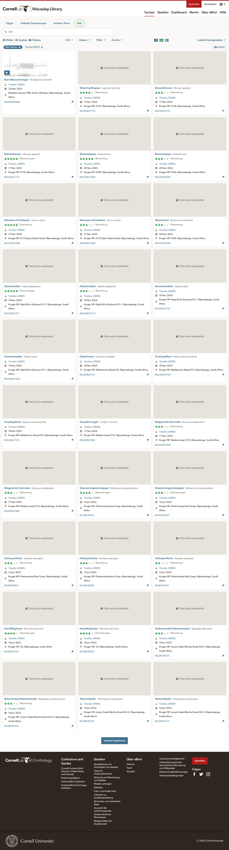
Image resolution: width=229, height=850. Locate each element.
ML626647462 (87, 440)
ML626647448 (162, 445)
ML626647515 (11, 440)
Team (129, 768)
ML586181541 (162, 656)
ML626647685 (163, 177)
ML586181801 (87, 585)
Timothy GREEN (16, 84)
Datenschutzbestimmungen (173, 772)
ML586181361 (87, 721)
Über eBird (209, 12)
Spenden (193, 4)
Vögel (9, 23)
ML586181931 (87, 515)
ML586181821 (11, 585)
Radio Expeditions (70, 778)
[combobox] (61, 31)
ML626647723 (87, 111)
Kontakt (131, 771)
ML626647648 (12, 243)
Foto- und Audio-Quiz (105, 791)
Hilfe (223, 12)
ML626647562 (12, 379)
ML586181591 (11, 651)
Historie (131, 764)
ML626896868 (12, 102)
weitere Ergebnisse (114, 740)
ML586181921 (162, 515)
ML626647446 (12, 511)
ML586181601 (87, 651)
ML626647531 (87, 375)
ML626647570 (87, 313)
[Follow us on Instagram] (208, 774)
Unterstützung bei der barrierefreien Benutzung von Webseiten (172, 765)
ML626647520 (163, 375)
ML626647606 (163, 243)
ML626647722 (163, 111)
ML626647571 (11, 313)
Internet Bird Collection (73, 781)
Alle (79, 23)
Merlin (194, 12)
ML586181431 (11, 726)
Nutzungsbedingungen (171, 775)
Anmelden (210, 4)
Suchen (149, 12)
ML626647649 (87, 243)
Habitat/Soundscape (33, 23)
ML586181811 (162, 585)
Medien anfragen (103, 784)
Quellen (162, 12)
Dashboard (179, 12)
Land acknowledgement (171, 759)
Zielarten (98, 787)
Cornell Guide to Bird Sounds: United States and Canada (72, 771)
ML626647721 (11, 177)
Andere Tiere (62, 23)
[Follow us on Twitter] (201, 774)
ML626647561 (162, 308)
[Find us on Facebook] (194, 774)
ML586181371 (162, 721)
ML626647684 (87, 177)
